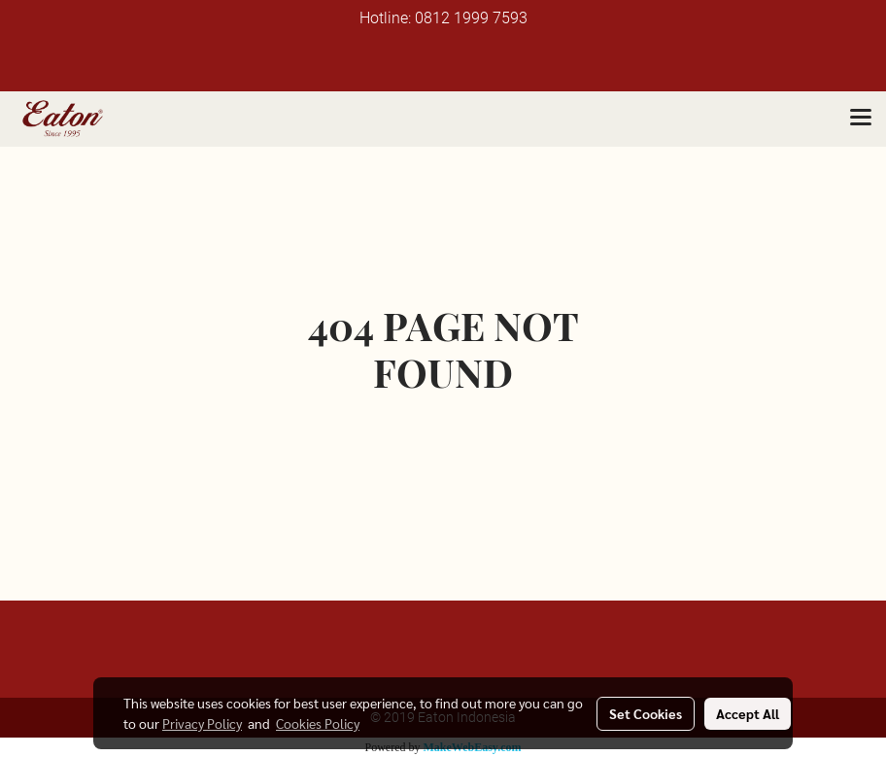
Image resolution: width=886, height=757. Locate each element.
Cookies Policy (317, 723)
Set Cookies (645, 713)
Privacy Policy (202, 723)
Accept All (747, 713)
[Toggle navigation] (860, 118)
